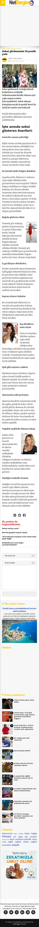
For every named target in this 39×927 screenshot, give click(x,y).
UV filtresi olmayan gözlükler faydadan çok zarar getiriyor (23, 816)
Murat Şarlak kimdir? (22, 751)
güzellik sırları (30, 839)
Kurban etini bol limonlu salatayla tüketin (23, 764)
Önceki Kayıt (8, 595)
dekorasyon (5, 839)
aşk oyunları (31, 836)
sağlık (10, 841)
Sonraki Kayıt (31, 595)
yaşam (15, 844)
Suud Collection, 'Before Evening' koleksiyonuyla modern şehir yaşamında (23, 727)
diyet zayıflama (17, 839)
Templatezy (17, 922)
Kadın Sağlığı (31, 833)
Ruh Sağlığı (18, 837)
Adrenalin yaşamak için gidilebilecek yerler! (23, 802)
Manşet (13, 48)
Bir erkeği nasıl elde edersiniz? (21, 739)
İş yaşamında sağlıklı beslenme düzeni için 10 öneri (23, 778)
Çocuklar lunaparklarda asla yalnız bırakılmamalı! (25, 790)
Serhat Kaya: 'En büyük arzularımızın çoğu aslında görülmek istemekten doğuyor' (24, 716)
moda (20, 48)
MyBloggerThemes (19, 924)
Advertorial (7, 833)
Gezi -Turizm (18, 834)
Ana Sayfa (5, 48)
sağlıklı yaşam (22, 841)
